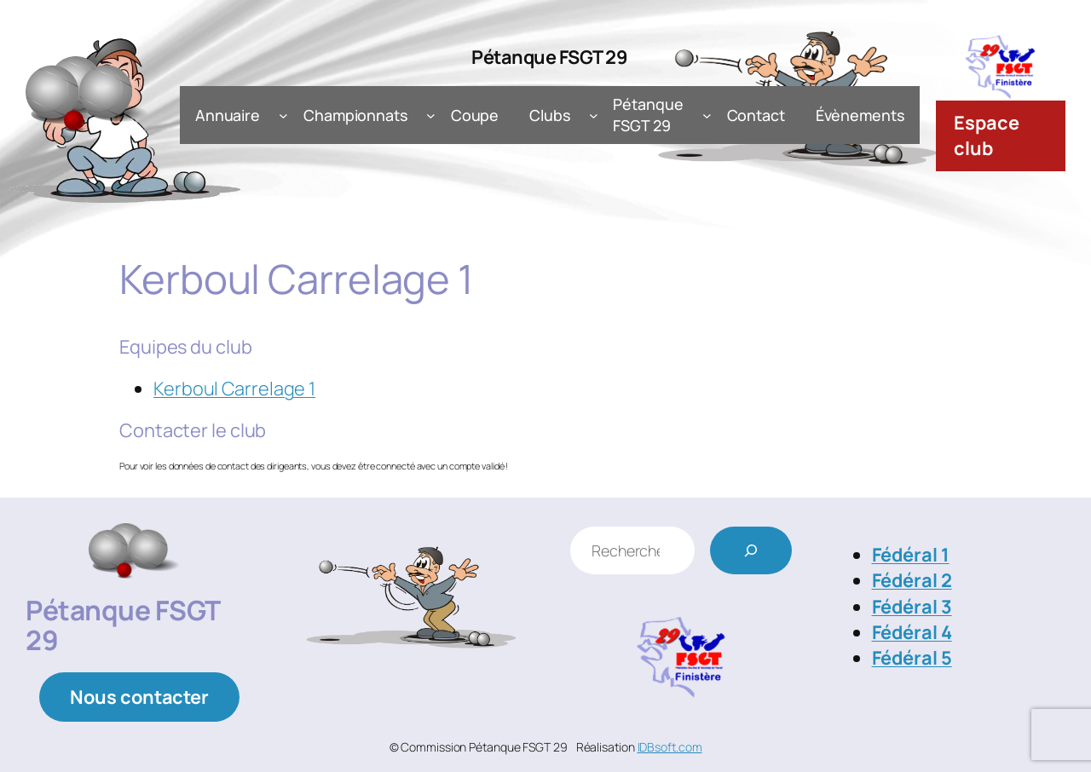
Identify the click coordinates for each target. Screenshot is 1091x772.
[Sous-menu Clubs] (593, 115)
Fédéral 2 (912, 580)
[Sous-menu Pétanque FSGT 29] (707, 115)
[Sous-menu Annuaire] (283, 115)
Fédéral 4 (912, 632)
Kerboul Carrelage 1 (234, 388)
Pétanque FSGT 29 (549, 57)
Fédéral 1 (911, 554)
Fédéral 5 (912, 658)
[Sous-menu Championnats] (431, 115)
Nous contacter (139, 697)
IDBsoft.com (670, 747)
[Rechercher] (751, 550)
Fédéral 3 (912, 606)
